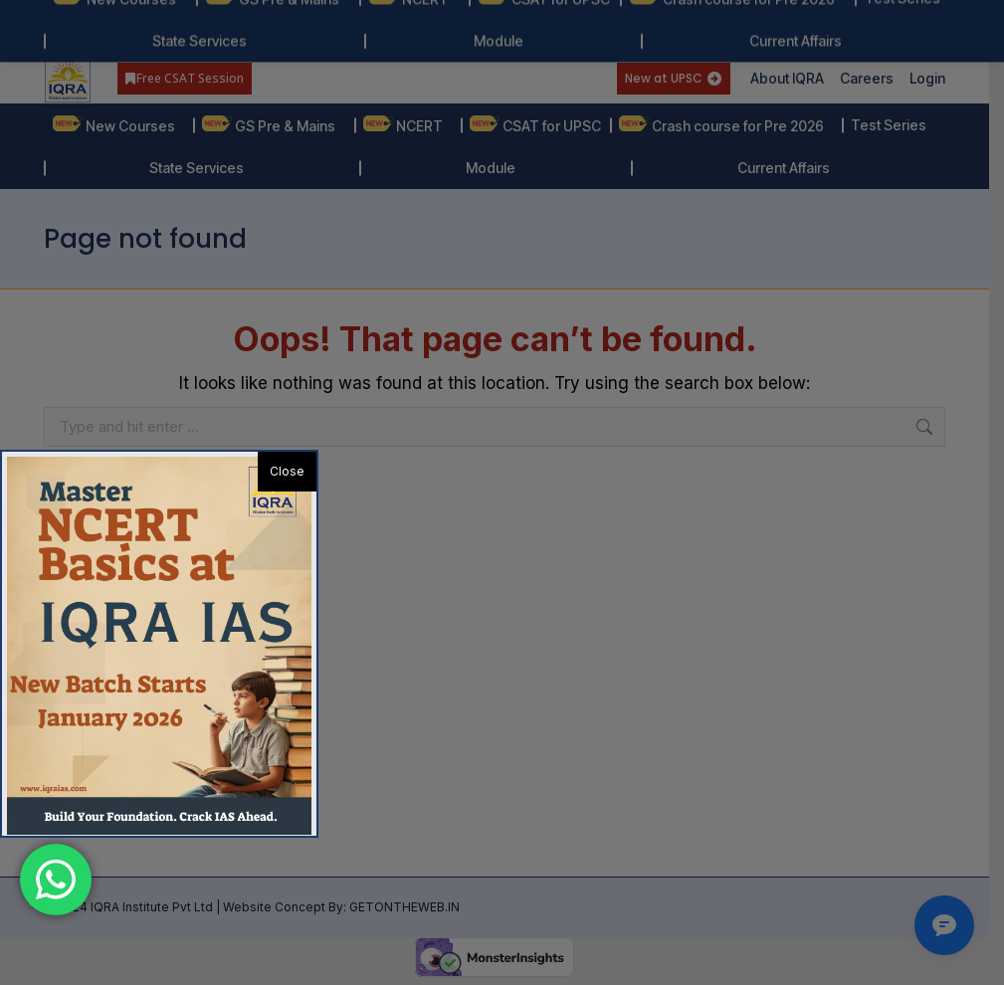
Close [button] (287, 471)
